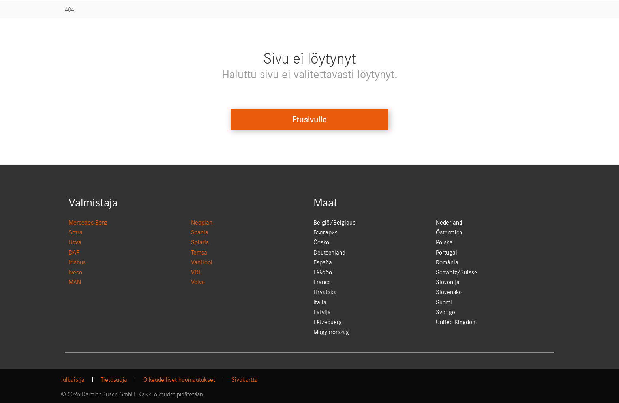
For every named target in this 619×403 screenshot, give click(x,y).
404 (69, 10)
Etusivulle (309, 119)
